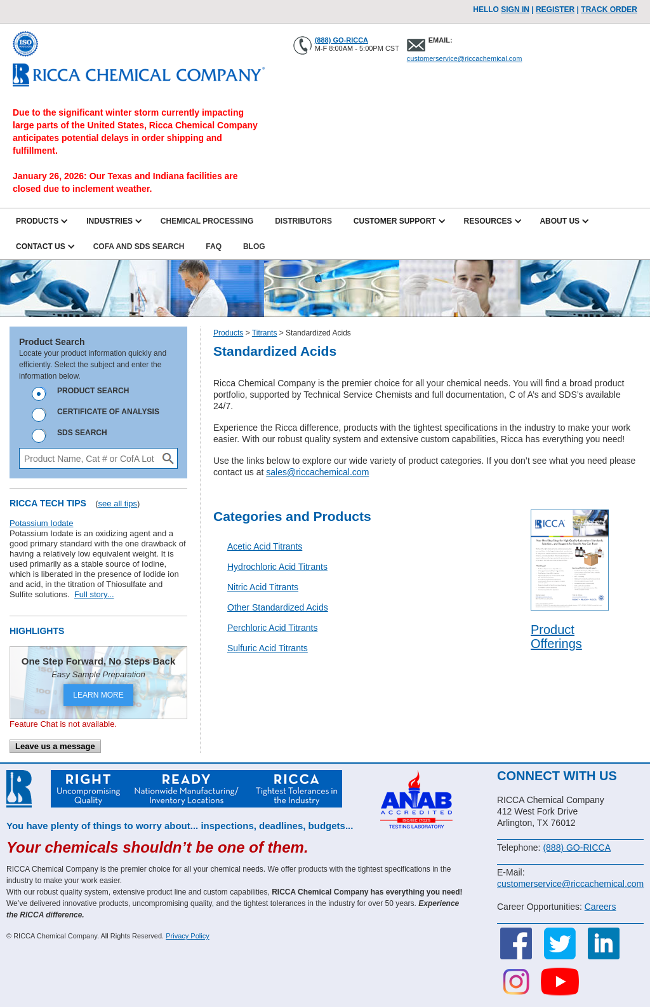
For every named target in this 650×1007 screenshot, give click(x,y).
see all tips (117, 503)
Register (555, 9)
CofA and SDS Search (139, 246)
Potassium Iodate (41, 523)
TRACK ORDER (609, 9)
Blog (254, 246)
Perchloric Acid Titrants (272, 628)
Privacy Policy (187, 936)
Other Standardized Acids (277, 607)
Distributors (303, 221)
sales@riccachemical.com (317, 472)
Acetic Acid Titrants (264, 546)
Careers (600, 907)
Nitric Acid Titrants (262, 587)
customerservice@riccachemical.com (464, 58)
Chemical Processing (207, 221)
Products (228, 332)
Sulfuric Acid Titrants (267, 648)
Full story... (94, 594)
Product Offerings (556, 637)
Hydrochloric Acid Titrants (277, 567)
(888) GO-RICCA (341, 40)
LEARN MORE (98, 695)
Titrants (264, 332)
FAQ (214, 246)
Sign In (515, 9)
